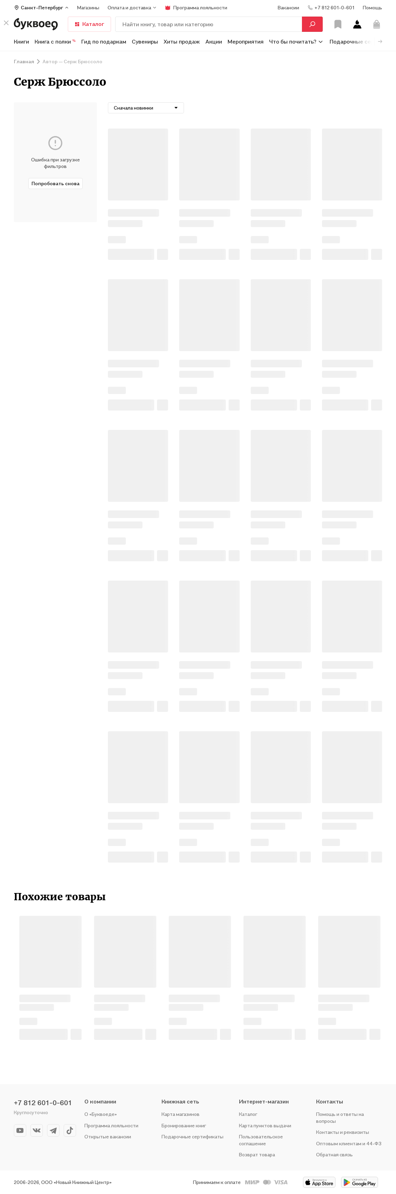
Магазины (88, 7)
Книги (21, 41)
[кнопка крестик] (6, 23)
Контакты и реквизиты (342, 1132)
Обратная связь (334, 1154)
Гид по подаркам (103, 41)
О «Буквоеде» (100, 1114)
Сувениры (145, 41)
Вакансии (288, 7)
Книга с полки (55, 41)
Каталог (89, 23)
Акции (213, 41)
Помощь (372, 7)
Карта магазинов (181, 1114)
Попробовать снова (55, 183)
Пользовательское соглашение (261, 1140)
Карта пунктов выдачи (265, 1125)
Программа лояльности (111, 1125)
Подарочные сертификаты (192, 1136)
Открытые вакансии (107, 1136)
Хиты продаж (182, 41)
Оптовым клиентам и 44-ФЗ (348, 1143)
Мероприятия (246, 41)
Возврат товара (257, 1154)
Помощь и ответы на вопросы (340, 1117)
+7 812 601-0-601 (43, 1103)
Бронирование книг (184, 1125)
